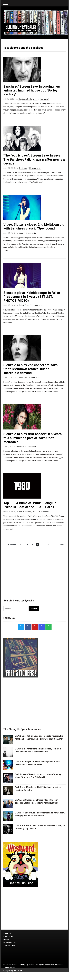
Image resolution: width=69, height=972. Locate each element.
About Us (7, 933)
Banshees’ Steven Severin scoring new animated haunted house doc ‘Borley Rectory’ (31, 90)
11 (55, 545)
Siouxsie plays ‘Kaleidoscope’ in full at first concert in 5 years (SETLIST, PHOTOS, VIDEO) (31, 296)
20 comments (35, 168)
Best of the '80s (25, 512)
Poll (33, 512)
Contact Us (8, 937)
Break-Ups (23, 168)
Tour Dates (22, 378)
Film (19, 99)
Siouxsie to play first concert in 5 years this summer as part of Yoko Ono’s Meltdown (32, 438)
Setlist (21, 305)
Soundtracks (27, 99)
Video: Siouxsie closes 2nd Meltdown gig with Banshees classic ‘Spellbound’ (33, 226)
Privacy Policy (9, 943)
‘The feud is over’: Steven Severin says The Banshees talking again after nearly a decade (34, 159)
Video (35, 99)
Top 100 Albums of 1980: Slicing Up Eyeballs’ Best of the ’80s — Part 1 (29, 505)
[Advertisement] (35, 573)
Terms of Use (9, 946)
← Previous (11, 545)
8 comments (31, 233)
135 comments (43, 512)
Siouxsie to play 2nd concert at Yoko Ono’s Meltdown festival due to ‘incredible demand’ (30, 369)
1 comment (44, 99)
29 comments (37, 305)
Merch (6, 940)
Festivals (20, 447)
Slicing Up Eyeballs (27, 965)
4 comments (34, 378)
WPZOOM (18, 970)
